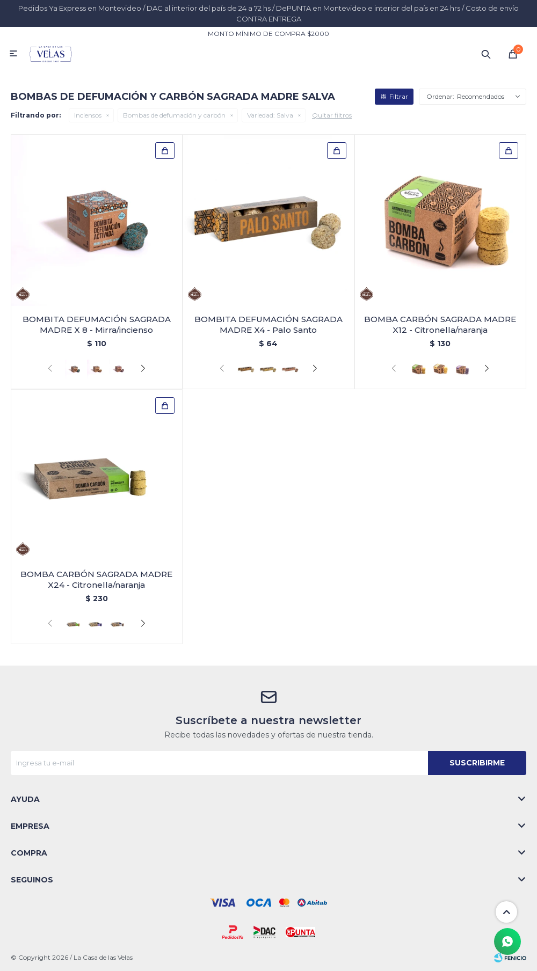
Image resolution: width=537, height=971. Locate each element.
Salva (270, 115)
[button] (143, 369)
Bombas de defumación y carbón (174, 115)
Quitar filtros (332, 115)
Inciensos (87, 115)
